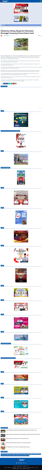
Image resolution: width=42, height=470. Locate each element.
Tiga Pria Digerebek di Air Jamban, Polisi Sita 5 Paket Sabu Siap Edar (17, 438)
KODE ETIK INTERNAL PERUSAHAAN (25, 468)
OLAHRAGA (7, 455)
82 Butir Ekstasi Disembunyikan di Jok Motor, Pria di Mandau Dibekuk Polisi (18, 442)
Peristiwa (11, 455)
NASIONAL (2, 455)
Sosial (24, 455)
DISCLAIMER (24, 467)
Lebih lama (39, 108)
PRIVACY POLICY (19, 467)
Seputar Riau (20, 455)
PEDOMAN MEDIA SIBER (15, 468)
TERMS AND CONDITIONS (30, 467)
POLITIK (16, 455)
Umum (28, 455)
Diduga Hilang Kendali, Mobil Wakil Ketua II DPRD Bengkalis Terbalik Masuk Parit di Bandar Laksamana (23, 434)
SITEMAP (36, 467)
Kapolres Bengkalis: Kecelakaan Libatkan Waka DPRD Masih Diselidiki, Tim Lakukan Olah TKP (21, 430)
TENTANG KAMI (9, 467)
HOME (5, 467)
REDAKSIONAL (14, 467)
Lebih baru (2, 108)
